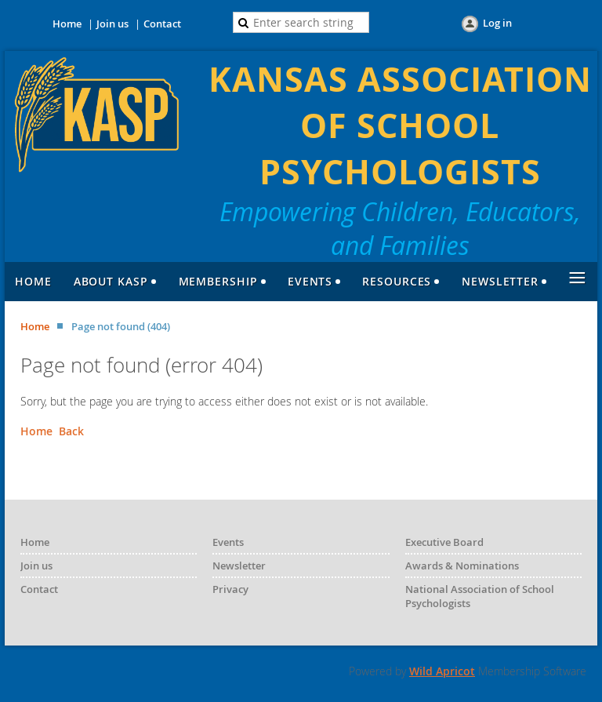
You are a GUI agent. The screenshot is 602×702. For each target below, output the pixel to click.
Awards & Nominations (462, 565)
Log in (497, 23)
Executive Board (444, 542)
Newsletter (239, 565)
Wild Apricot (442, 671)
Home (67, 23)
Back (71, 431)
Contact (162, 23)
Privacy (230, 589)
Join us (112, 23)
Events (228, 542)
